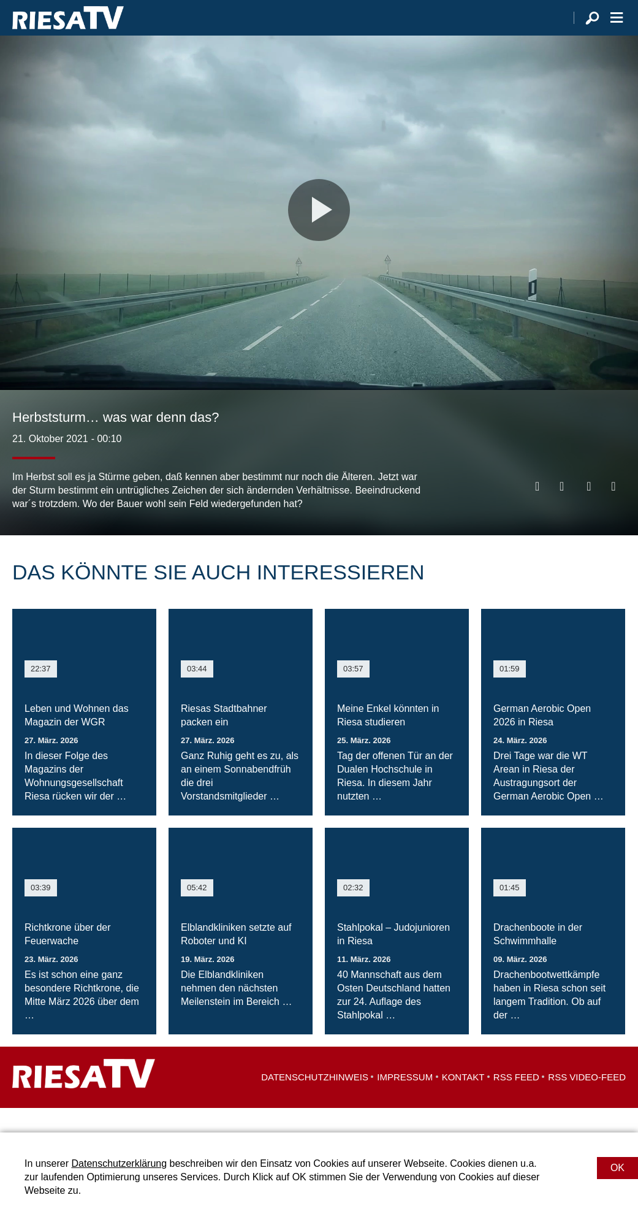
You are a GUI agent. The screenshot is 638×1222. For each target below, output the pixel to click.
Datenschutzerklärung (119, 1163)
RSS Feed (516, 1101)
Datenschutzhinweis (314, 1101)
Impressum (405, 1101)
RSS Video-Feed (587, 1101)
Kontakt (463, 1101)
